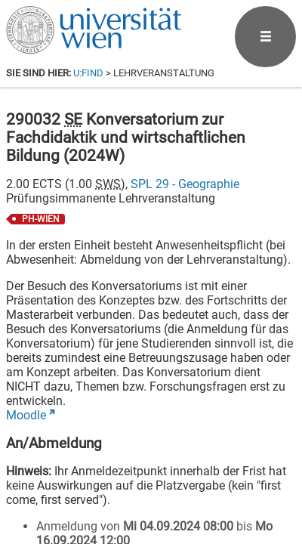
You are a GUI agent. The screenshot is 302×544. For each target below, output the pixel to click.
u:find (88, 73)
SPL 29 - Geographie (185, 184)
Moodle (26, 415)
